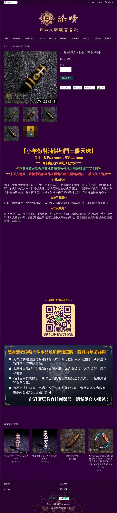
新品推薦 (29, 38)
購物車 (110, 2)
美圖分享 (86, 38)
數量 (62, 65)
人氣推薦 (41, 38)
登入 (90, 2)
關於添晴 (64, 38)
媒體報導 (97, 38)
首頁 (7, 38)
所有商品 (17, 38)
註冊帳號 (99, 2)
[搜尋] (11, 2)
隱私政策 (58, 508)
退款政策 (66, 508)
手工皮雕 (53, 38)
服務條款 (50, 508)
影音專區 (75, 38)
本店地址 (108, 38)
